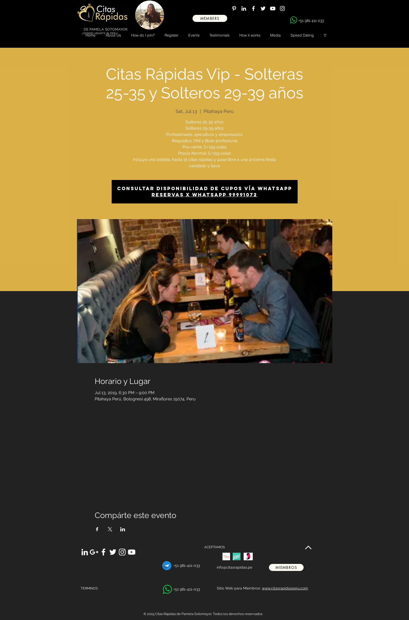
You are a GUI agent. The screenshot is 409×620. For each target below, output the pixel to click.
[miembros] (286, 567)
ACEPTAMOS (214, 547)
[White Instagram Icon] (282, 8)
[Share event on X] (109, 529)
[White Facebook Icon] (253, 8)
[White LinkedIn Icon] (243, 8)
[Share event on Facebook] (97, 529)
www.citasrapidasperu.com (285, 588)
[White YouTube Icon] (272, 8)
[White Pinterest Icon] (234, 8)
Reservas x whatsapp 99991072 (204, 195)
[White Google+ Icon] (94, 552)
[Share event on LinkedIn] (122, 529)
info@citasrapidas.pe (234, 567)
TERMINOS (89, 588)
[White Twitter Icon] (263, 8)
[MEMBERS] (210, 18)
